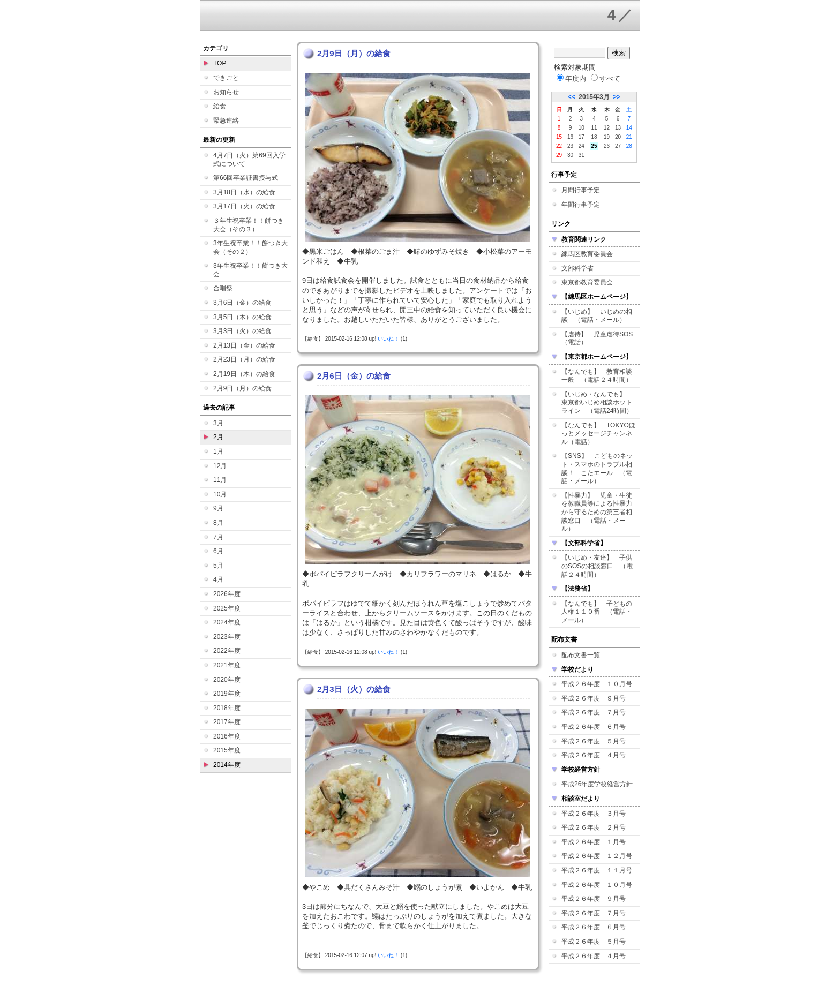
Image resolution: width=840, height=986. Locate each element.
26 (607, 146)
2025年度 (227, 608)
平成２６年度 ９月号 (593, 698)
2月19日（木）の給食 (244, 374)
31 (581, 155)
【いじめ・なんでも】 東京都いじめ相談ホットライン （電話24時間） (597, 402)
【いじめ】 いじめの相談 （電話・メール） (596, 316)
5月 (218, 565)
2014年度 (227, 765)
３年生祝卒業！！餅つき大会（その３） (248, 225)
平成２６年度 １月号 (593, 842)
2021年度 (227, 665)
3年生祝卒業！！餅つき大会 (250, 270)
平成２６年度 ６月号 (593, 727)
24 (581, 146)
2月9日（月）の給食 (242, 388)
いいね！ (388, 339)
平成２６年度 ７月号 (593, 712)
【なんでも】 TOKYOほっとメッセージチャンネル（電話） (598, 434)
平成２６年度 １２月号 (596, 856)
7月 (218, 537)
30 (570, 155)
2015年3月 (594, 97)
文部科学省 (577, 268)
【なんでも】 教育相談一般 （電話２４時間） (596, 376)
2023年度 (227, 637)
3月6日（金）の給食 (242, 302)
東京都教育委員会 (587, 282)
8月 (218, 522)
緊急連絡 (226, 120)
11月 (220, 480)
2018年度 (227, 708)
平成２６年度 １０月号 (596, 684)
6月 (218, 551)
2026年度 (227, 594)
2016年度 (227, 736)
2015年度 (227, 750)
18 (594, 137)
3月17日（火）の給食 (244, 206)
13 (618, 128)
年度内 (571, 78)
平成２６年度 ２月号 (593, 827)
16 (570, 137)
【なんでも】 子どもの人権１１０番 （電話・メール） (596, 612)
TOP (219, 63)
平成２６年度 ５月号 (593, 741)
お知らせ (226, 92)
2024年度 (227, 622)
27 (618, 146)
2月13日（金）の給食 (244, 345)
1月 (218, 451)
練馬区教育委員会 (587, 254)
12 (607, 128)
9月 (218, 508)
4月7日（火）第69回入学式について (249, 160)
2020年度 (227, 679)
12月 (220, 466)
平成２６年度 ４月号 (593, 755)
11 (594, 128)
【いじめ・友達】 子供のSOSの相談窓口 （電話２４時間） (597, 566)
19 (607, 137)
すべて (605, 78)
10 (581, 128)
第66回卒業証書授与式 (245, 178)
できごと (226, 77)
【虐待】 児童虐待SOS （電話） (600, 338)
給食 (219, 106)
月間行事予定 (580, 190)
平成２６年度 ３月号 (593, 813)
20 (618, 137)
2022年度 (227, 650)
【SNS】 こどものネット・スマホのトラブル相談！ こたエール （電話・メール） (597, 468)
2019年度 (227, 693)
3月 (218, 423)
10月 (220, 494)
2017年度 (227, 722)
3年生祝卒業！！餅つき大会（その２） (250, 247)
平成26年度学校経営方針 (597, 784)
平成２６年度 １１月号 (596, 870)
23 (570, 146)
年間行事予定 (580, 204)
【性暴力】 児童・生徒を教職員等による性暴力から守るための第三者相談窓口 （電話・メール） (596, 512)
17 (581, 137)
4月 (218, 579)
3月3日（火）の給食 (242, 331)
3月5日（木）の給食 (242, 317)
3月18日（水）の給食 (244, 192)
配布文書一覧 (580, 655)
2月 (218, 437)
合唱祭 (222, 288)
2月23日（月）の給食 (244, 359)
